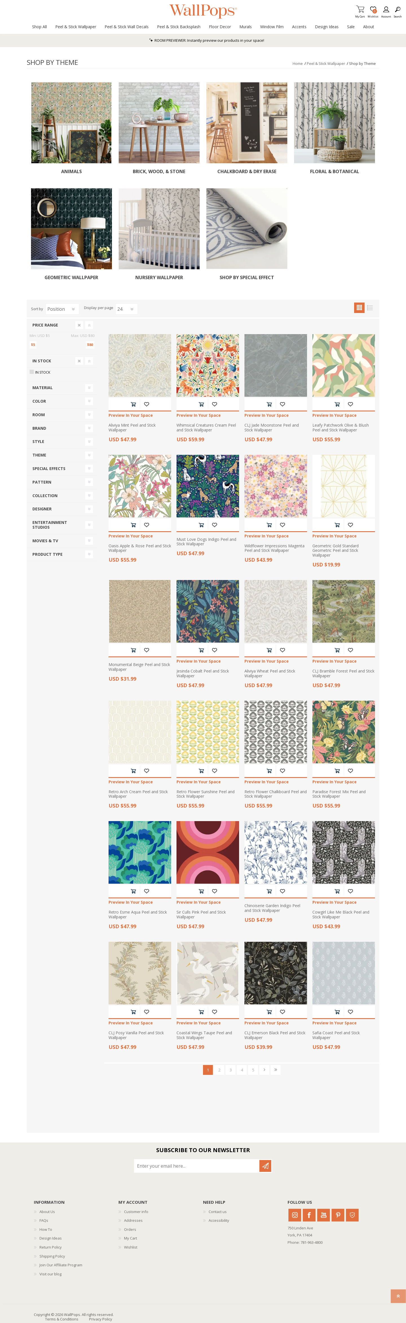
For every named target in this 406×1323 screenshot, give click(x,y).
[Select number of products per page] (126, 309)
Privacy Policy (100, 1319)
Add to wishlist (146, 404)
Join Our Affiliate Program (60, 1264)
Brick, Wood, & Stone (159, 171)
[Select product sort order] (62, 309)
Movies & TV (45, 540)
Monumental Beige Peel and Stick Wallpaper (139, 667)
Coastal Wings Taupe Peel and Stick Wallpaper (204, 1035)
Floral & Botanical (334, 171)
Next (264, 1070)
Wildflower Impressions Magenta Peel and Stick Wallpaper (274, 548)
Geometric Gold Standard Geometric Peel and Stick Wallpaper (335, 551)
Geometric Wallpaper (71, 277)
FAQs (43, 1220)
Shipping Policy (52, 1256)
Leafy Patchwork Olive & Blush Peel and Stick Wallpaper (340, 428)
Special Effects (48, 468)
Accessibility (219, 1220)
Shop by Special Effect (247, 277)
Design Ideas (50, 1238)
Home (298, 63)
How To (45, 1229)
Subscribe (265, 1166)
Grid (359, 308)
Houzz (352, 1215)
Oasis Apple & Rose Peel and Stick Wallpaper (140, 548)
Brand (39, 428)
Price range (45, 325)
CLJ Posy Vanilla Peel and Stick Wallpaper (136, 1035)
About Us (47, 1211)
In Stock (41, 360)
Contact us (218, 1211)
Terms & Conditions (61, 1319)
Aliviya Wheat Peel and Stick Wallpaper (269, 673)
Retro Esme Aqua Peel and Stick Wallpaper (138, 915)
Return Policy (50, 1247)
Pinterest (338, 1215)
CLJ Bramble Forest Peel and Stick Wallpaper (343, 673)
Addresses (133, 1220)
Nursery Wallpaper (159, 277)
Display (90, 308)
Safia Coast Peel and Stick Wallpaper (336, 1035)
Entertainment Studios (49, 525)
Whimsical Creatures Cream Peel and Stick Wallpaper (206, 428)
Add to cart (133, 404)
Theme (39, 455)
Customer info (136, 1211)
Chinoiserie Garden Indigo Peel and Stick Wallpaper (272, 908)
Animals (71, 171)
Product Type (47, 554)
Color (39, 401)
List (370, 308)
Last (276, 1070)
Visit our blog (50, 1273)
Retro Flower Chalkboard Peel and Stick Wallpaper (275, 794)
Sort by (37, 308)
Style (38, 441)
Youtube (323, 1215)
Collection (45, 495)
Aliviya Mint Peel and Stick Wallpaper (132, 428)
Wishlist (130, 1247)
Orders (130, 1229)
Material (42, 387)
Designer (42, 508)
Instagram (294, 1215)
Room (38, 414)
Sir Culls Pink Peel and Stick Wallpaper (201, 915)
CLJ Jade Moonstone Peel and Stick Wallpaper (271, 428)
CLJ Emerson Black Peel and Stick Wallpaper (274, 1035)
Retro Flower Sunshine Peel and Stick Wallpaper (205, 794)
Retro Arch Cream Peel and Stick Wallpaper (138, 794)
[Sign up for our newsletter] (197, 1166)
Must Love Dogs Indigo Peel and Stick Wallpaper (206, 542)
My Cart (130, 1238)
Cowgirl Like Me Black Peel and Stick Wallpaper (340, 915)
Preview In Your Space (131, 415)
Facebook (309, 1215)
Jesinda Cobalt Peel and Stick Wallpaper (202, 673)
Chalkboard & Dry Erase (246, 171)
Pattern (41, 482)
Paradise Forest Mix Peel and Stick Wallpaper (339, 794)
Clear (79, 325)
